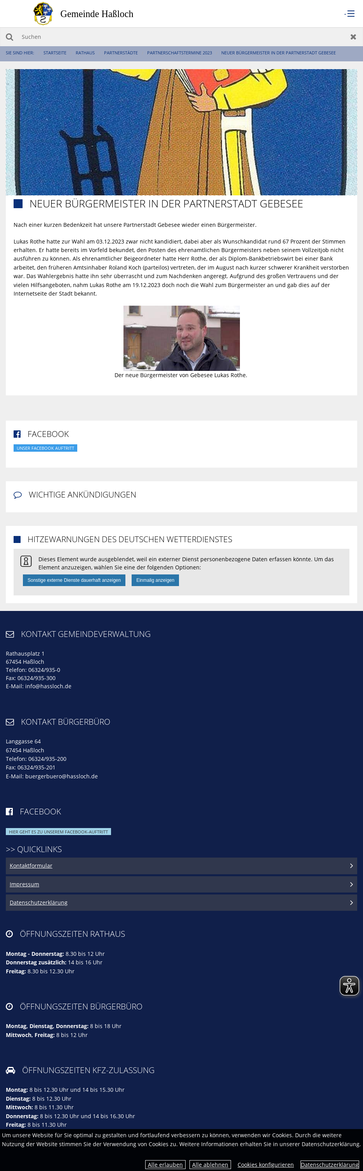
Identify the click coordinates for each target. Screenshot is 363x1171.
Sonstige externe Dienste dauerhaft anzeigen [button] (74, 580)
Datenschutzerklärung (330, 1164)
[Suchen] (181, 36)
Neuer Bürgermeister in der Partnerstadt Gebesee (278, 53)
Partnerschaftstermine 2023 (179, 53)
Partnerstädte (121, 53)
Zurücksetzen (353, 36)
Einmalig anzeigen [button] (155, 580)
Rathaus (85, 53)
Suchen (9, 36)
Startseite (54, 53)
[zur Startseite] (91, 13)
